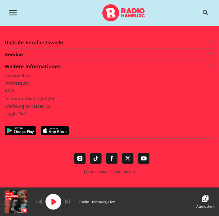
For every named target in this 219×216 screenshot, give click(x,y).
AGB (9, 90)
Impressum (17, 83)
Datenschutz (19, 75)
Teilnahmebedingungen (30, 98)
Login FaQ (16, 114)
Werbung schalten (25, 106)
